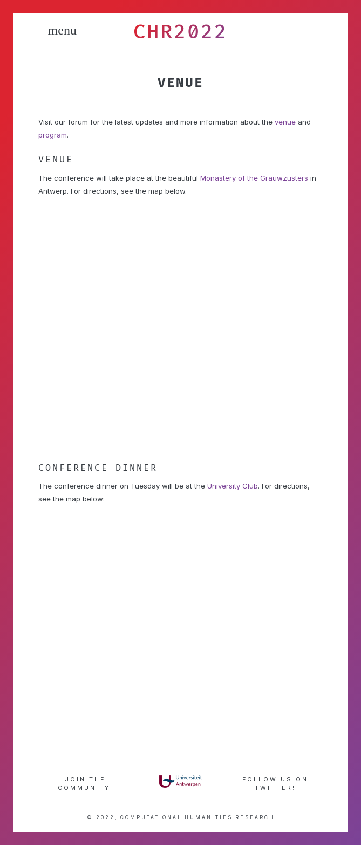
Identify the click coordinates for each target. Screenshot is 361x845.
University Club (232, 486)
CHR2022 (180, 31)
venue (285, 122)
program (52, 134)
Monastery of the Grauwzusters (254, 178)
